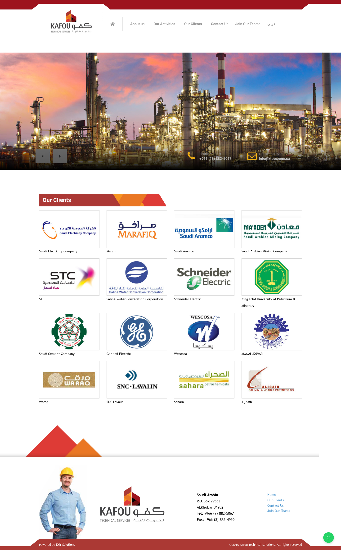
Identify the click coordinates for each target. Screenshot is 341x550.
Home (271, 494)
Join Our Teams (247, 24)
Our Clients (193, 24)
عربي (271, 24)
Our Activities (164, 24)
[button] (43, 156)
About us (137, 24)
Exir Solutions (65, 544)
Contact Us (220, 24)
